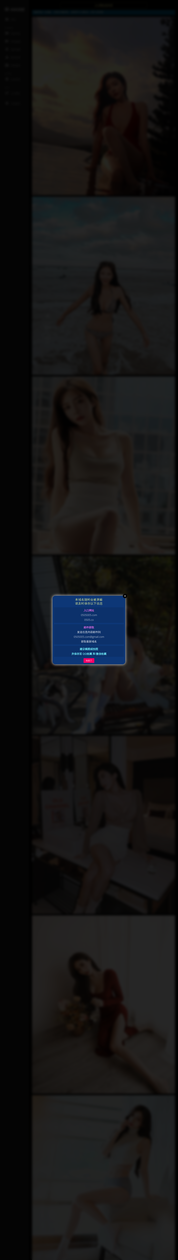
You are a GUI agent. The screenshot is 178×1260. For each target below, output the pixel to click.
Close (125, 596)
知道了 (89, 660)
